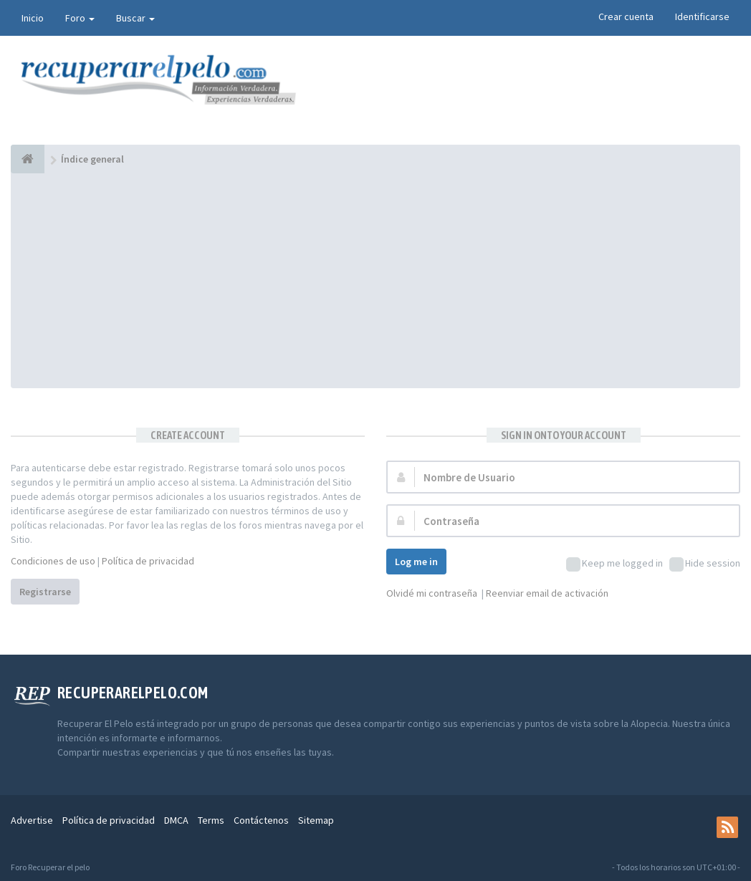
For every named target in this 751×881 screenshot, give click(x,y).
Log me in (416, 561)
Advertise (32, 820)
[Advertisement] (375, 280)
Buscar (135, 17)
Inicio (32, 17)
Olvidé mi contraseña (431, 593)
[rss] (727, 827)
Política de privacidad (148, 560)
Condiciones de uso (53, 560)
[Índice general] (27, 159)
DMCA (176, 820)
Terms (211, 820)
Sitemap (316, 820)
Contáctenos (261, 820)
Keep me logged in (614, 564)
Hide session (704, 564)
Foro (80, 17)
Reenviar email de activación (547, 593)
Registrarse (45, 591)
